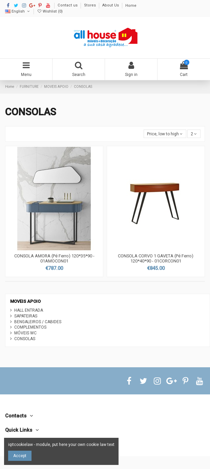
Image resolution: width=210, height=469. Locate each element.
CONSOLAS (24, 338)
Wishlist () (50, 11)
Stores (90, 5)
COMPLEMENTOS (30, 327)
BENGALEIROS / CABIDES (37, 321)
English (17, 11)
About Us (111, 5)
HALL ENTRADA (28, 310)
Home (130, 5)
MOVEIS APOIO (25, 301)
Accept (19, 455)
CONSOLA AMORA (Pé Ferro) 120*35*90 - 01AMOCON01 (54, 258)
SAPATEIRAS (25, 316)
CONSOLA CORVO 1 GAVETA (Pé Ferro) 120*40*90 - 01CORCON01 (155, 258)
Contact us (68, 5)
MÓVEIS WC (25, 333)
